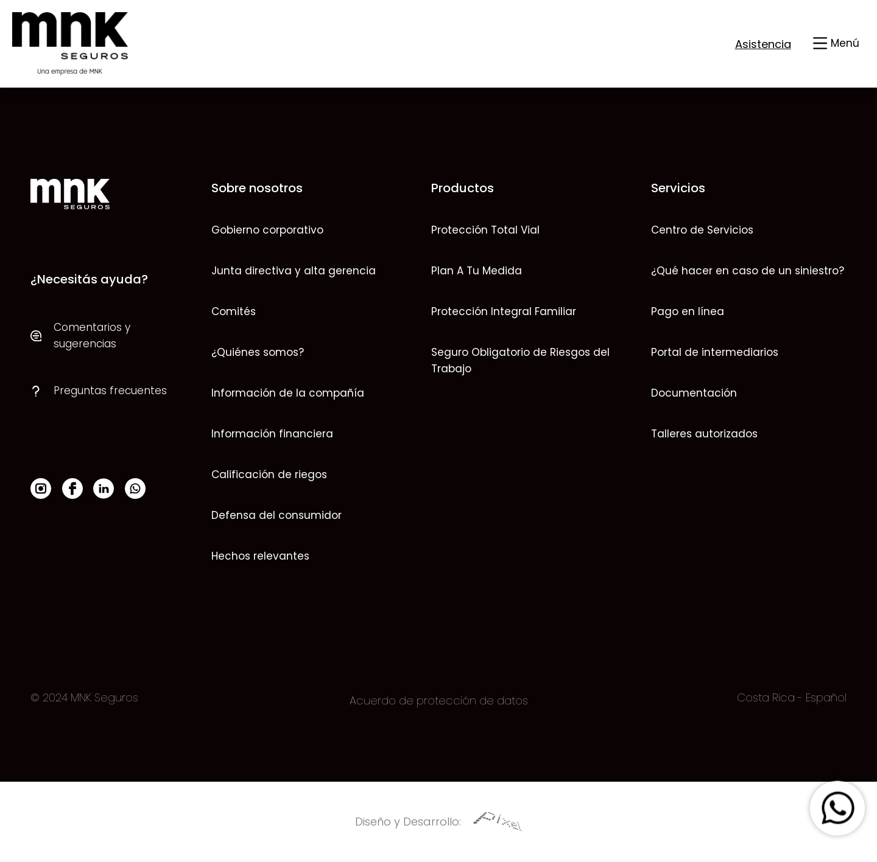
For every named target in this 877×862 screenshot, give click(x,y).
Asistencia (763, 44)
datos (511, 700)
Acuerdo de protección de (422, 700)
